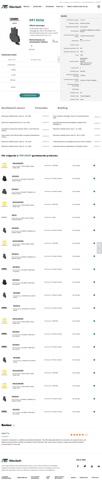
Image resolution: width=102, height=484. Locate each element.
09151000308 (18, 384)
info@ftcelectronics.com (43, 35)
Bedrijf (13, 70)
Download (50, 7)
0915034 (15, 345)
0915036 (16, 267)
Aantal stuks (11, 59)
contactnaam (11, 65)
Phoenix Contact (85, 23)
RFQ (94, 165)
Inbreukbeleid (22, 477)
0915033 (15, 280)
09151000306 (18, 241)
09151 (14, 215)
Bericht (13, 87)
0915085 (16, 358)
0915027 (15, 189)
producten (66, 2)
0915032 (15, 332)
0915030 (15, 228)
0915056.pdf (86, 40)
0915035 (16, 410)
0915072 (16, 306)
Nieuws (73, 477)
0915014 (15, 254)
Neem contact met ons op (77, 7)
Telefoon (12, 80)
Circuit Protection (76, 2)
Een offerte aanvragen (35, 477)
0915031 (15, 176)
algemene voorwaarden (6, 477)
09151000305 (18, 371)
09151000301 (18, 319)
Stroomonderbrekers (88, 2)
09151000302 (18, 202)
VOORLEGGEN (29, 95)
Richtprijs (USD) (36, 59)
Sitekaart (95, 477)
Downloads (84, 477)
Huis (61, 2)
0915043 (15, 397)
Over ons (59, 7)
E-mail (13, 75)
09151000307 (18, 163)
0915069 (16, 293)
